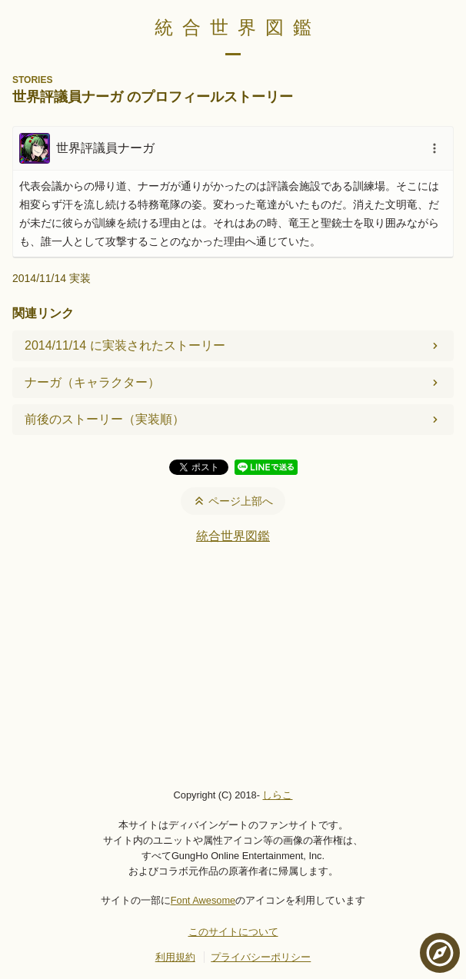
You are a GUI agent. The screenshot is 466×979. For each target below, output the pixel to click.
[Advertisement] (233, 665)
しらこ (277, 795)
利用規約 (175, 957)
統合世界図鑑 (238, 27)
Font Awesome (203, 900)
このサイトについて (233, 932)
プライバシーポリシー (261, 957)
